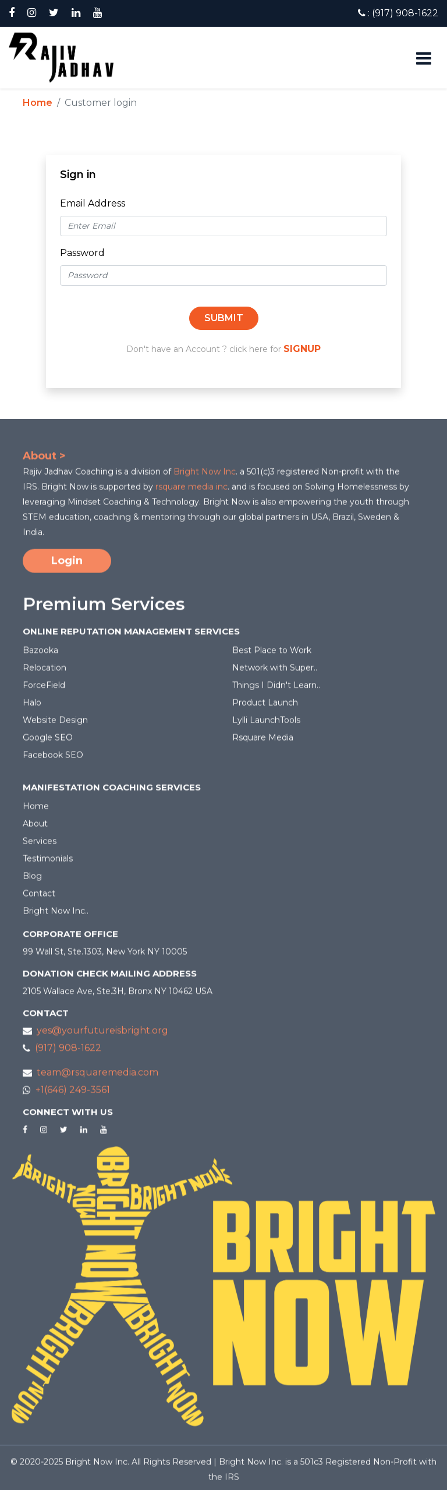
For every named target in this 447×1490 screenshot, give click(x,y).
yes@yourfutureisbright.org (102, 1034)
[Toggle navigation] (420, 57)
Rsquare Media (262, 742)
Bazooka (40, 654)
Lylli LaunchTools (266, 724)
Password (82, 252)
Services (39, 845)
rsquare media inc (191, 491)
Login (67, 565)
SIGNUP (302, 348)
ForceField (44, 689)
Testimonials (48, 863)
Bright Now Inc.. (55, 915)
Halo (32, 707)
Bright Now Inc (204, 476)
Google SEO (48, 742)
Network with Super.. (274, 672)
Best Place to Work (271, 654)
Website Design (55, 724)
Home (37, 102)
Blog (32, 880)
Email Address (92, 203)
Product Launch (265, 707)
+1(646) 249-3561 (73, 1094)
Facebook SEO (53, 759)
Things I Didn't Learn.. (276, 689)
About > (44, 460)
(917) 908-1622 (68, 1052)
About (35, 828)
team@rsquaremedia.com (97, 1076)
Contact (39, 897)
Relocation (44, 672)
